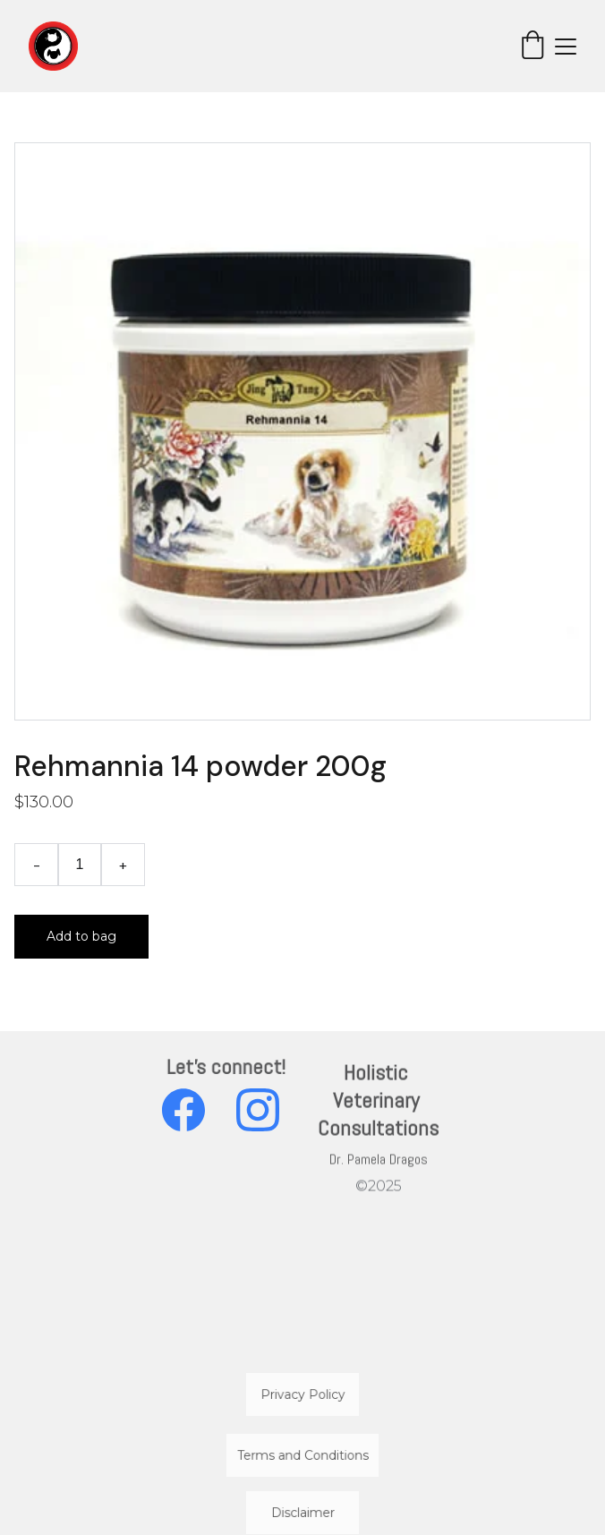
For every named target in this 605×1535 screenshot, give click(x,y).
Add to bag (81, 936)
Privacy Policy (302, 1394)
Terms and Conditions (302, 1455)
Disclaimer (302, 1512)
